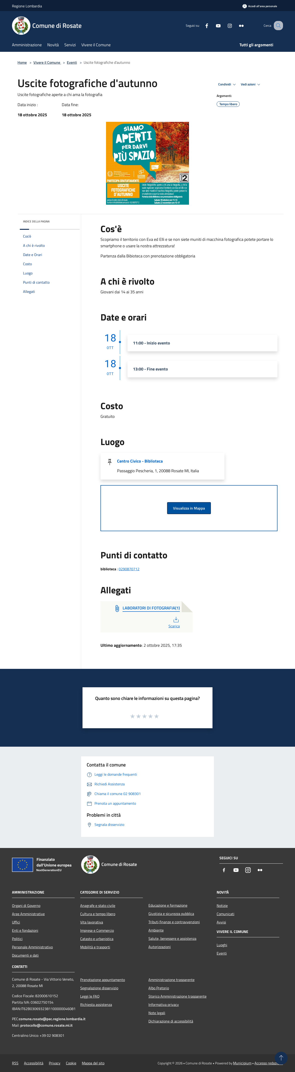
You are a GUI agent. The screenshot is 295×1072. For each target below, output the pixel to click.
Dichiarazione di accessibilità (170, 1021)
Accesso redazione (268, 1063)
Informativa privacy (163, 1004)
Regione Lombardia (27, 6)
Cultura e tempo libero (97, 914)
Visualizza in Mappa (189, 508)
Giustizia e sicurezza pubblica (171, 913)
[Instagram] (225, 25)
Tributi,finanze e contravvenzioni (174, 922)
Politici (17, 938)
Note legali (156, 1013)
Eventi (72, 62)
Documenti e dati (25, 955)
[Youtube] (213, 25)
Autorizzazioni (159, 947)
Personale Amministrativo (32, 947)
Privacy (54, 1063)
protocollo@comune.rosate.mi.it (46, 1025)
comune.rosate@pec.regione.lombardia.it (52, 1019)
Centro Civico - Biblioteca (140, 461)
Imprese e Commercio (97, 930)
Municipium (242, 1063)
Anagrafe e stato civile (97, 905)
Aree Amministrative (28, 914)
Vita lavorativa (91, 922)
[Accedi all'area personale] (259, 6)
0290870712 (129, 569)
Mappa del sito (93, 1063)
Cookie (71, 1063)
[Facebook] (201, 25)
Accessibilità (33, 1063)
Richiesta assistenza (96, 1004)
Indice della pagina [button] (36, 221)
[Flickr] (236, 25)
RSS (15, 1063)
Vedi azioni (251, 84)
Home (22, 62)
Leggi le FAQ (90, 996)
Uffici (16, 922)
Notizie (222, 905)
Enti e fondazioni (25, 930)
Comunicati (225, 914)
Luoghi (222, 945)
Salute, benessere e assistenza (172, 938)
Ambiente (156, 930)
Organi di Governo (26, 905)
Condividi (227, 84)
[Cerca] (277, 25)
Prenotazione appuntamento (102, 979)
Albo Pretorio (158, 988)
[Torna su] (281, 1058)
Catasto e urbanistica (96, 938)
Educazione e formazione (167, 905)
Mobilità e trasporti (95, 947)
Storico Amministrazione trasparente (177, 996)
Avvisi (221, 922)
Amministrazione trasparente (171, 979)
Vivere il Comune (47, 62)
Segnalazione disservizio (99, 988)
